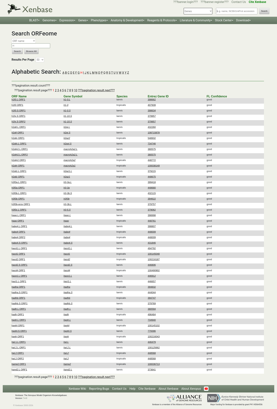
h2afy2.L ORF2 (20, 154)
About (191, 388)
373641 (152, 369)
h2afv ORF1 (18, 138)
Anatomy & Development (127, 20)
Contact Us (238, 2)
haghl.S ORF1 (19, 331)
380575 (152, 149)
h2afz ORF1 (18, 176)
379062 (152, 209)
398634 (152, 110)
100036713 (154, 364)
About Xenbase (168, 388)
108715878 (154, 132)
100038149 (154, 165)
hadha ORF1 (18, 287)
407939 (152, 105)
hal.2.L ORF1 (19, 347)
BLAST (33, 20)
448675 (152, 176)
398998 (152, 215)
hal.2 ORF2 (18, 358)
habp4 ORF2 (18, 237)
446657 (152, 281)
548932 (152, 138)
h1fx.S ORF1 (18, 116)
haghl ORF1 (18, 325)
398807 (152, 226)
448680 (152, 187)
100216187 (154, 259)
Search (264, 11)
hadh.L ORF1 (19, 309)
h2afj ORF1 (18, 132)
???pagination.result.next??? (96, 90)
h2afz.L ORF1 (19, 171)
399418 (152, 182)
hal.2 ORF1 (18, 353)
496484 (152, 314)
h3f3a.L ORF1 (19, 182)
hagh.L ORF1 (19, 320)
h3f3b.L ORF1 (19, 193)
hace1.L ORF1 (19, 276)
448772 (152, 160)
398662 (152, 99)
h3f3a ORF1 (18, 187)
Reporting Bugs (99, 388)
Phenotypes (98, 20)
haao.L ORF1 (19, 215)
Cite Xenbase (147, 388)
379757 (152, 204)
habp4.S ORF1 (20, 242)
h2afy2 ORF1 (19, 160)
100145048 (154, 253)
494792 (152, 248)
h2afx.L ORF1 (19, 143)
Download (242, 20)
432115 (152, 193)
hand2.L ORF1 (19, 369)
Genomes (48, 20)
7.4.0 (25, 398)
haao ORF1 (18, 220)
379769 (152, 303)
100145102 (154, 325)
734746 (152, 143)
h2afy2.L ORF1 (20, 149)
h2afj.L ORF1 (19, 127)
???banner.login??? (185, 2)
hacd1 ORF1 (18, 253)
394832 (152, 287)
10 (75, 90)
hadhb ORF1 (18, 298)
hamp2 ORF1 (19, 364)
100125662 (154, 347)
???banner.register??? (215, 2)
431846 (152, 242)
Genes (82, 20)
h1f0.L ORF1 (18, 99)
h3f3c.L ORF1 (19, 209)
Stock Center (223, 20)
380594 (152, 309)
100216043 (154, 336)
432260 (152, 127)
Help (132, 388)
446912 (152, 276)
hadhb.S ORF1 (20, 303)
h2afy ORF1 (18, 165)
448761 (152, 220)
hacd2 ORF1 (18, 259)
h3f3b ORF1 (18, 198)
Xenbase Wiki (77, 388)
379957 (152, 116)
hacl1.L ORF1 (19, 281)
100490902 (154, 270)
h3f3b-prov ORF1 (21, 204)
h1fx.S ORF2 (18, 121)
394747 (152, 298)
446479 (152, 342)
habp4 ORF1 (18, 231)
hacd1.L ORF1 (19, 248)
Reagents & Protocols (161, 20)
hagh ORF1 (18, 336)
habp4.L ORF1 (19, 226)
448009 (152, 231)
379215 (152, 171)
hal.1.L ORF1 (19, 342)
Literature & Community (195, 20)
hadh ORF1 (18, 314)
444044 (152, 292)
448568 (152, 353)
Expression (67, 20)
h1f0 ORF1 (17, 105)
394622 (152, 198)
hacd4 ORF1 (18, 270)
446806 (152, 264)
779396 (152, 331)
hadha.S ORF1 (20, 292)
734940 (152, 320)
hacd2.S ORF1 (19, 264)
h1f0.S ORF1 (19, 110)
